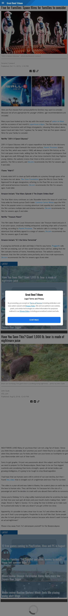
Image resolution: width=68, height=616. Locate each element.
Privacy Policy (30, 306)
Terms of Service (36, 303)
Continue (34, 319)
